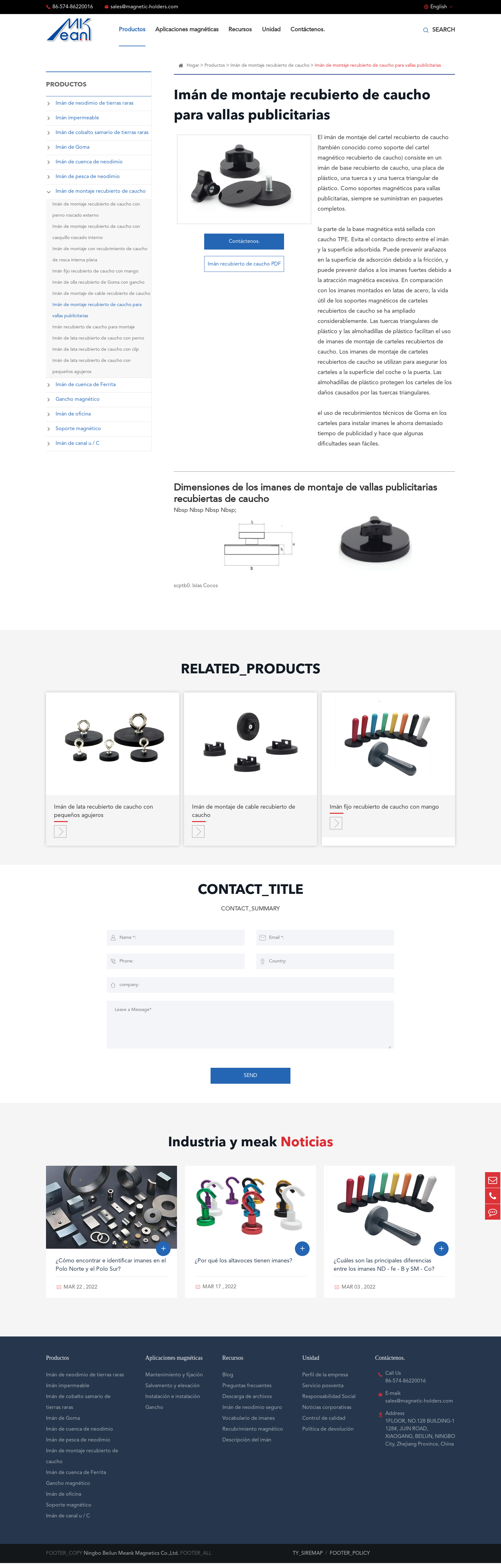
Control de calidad (323, 1419)
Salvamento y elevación (172, 1386)
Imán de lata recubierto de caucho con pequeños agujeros (91, 366)
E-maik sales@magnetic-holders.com (419, 1398)
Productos (132, 30)
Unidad (271, 30)
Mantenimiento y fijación (174, 1376)
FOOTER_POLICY (350, 1554)
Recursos (240, 30)
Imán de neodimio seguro (252, 1408)
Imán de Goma (72, 147)
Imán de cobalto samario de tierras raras (102, 132)
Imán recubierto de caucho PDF (244, 265)
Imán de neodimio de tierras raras (95, 103)
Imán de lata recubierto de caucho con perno (98, 338)
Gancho (154, 1408)
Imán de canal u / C (77, 443)
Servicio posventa (322, 1386)
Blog (227, 1376)
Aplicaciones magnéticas (187, 30)
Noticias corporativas (326, 1408)
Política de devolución (328, 1430)
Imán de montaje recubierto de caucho (101, 191)
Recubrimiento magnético (252, 1430)
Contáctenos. (307, 30)
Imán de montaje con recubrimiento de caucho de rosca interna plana (99, 254)
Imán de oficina (73, 414)
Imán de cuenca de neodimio (89, 162)
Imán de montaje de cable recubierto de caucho (101, 293)
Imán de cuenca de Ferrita (86, 384)
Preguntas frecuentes (247, 1386)
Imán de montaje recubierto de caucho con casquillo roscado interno (96, 232)
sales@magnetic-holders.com (144, 7)
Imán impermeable (77, 118)
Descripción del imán (246, 1441)
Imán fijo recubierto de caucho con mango (95, 271)
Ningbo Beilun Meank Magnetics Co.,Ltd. (131, 1554)
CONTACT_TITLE (251, 892)
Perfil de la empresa (325, 1376)
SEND (250, 1076)
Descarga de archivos (247, 1397)
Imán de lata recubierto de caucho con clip (95, 349)
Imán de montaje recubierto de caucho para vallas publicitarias (97, 310)
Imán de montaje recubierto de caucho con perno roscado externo (96, 210)
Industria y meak (250, 1144)
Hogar (193, 65)
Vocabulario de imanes (248, 1419)
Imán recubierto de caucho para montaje (93, 327)
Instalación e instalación (172, 1397)
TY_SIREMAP (308, 1554)
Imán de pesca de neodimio (88, 176)
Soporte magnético (78, 428)
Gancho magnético (78, 399)
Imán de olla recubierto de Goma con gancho (98, 282)
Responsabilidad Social (329, 1397)
